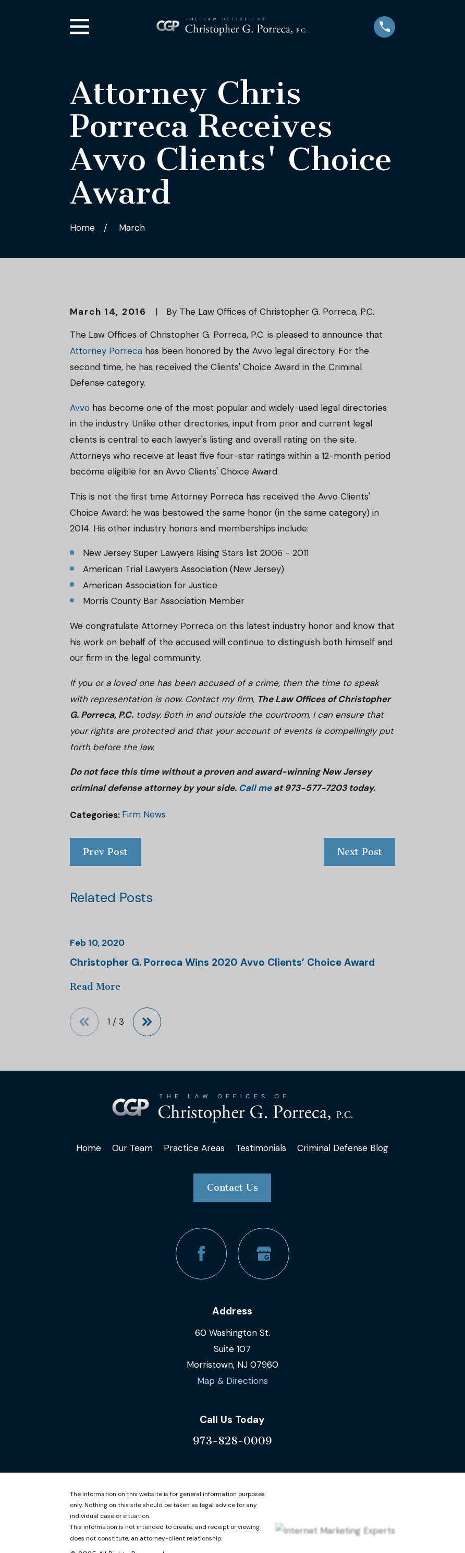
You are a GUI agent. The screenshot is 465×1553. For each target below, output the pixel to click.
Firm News (144, 814)
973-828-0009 (232, 1441)
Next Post (359, 852)
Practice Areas (194, 1148)
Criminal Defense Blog (342, 1148)
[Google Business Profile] (263, 1253)
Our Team (132, 1148)
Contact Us (232, 1187)
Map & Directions (232, 1380)
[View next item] (147, 1021)
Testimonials (261, 1148)
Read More (95, 987)
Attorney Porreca (106, 351)
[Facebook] (201, 1253)
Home (88, 1148)
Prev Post (105, 852)
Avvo (80, 407)
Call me (255, 787)
